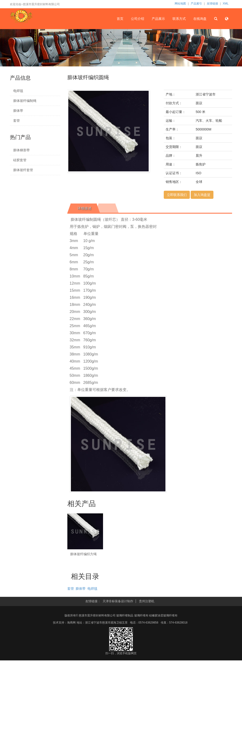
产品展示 (158, 18)
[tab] (84, 208)
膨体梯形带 (21, 150)
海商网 (71, 622)
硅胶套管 (19, 160)
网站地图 (180, 3)
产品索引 (196, 3)
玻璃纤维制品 (124, 615)
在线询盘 (200, 18)
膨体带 (18, 111)
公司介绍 (137, 18)
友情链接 (212, 3)
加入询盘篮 (202, 195)
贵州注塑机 (146, 601)
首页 (120, 18)
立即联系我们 (177, 195)
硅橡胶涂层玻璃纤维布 (163, 615)
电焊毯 (18, 91)
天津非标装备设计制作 (118, 601)
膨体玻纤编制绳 (24, 101)
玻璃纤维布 (141, 615)
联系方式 (179, 18)
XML (226, 3)
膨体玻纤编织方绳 (83, 554)
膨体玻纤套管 (23, 170)
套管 (16, 120)
